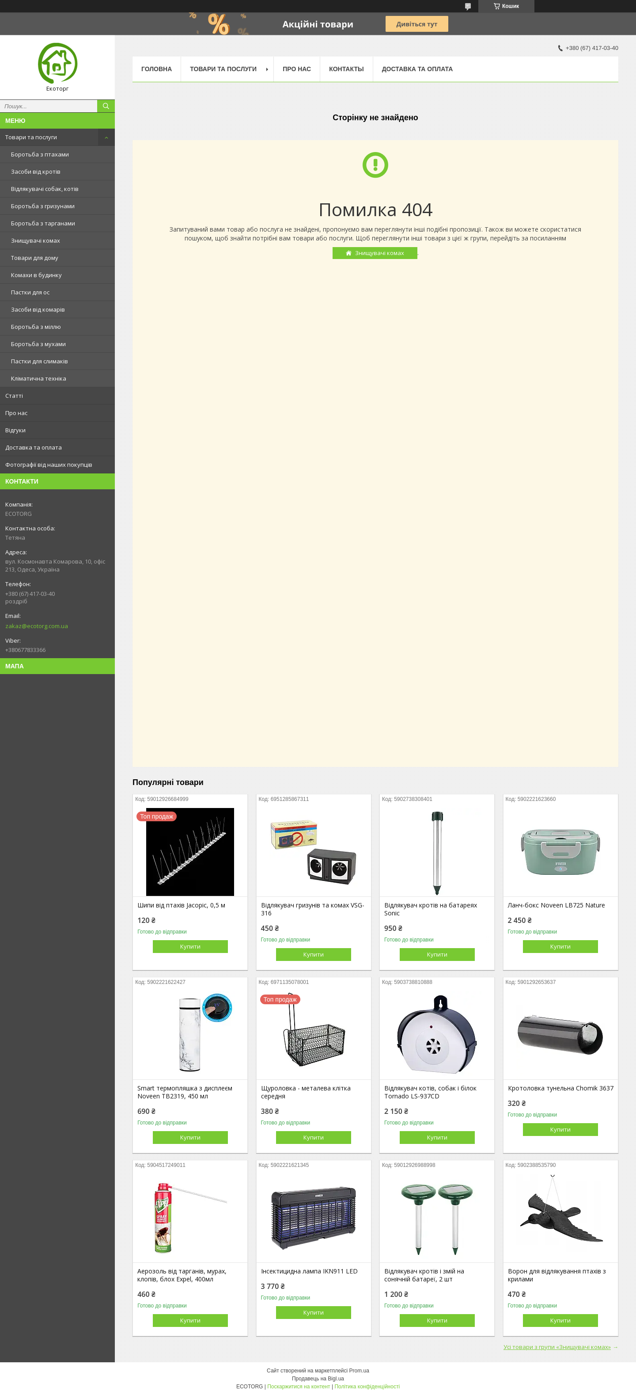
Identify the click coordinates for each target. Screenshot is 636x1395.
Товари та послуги (31, 137)
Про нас (16, 413)
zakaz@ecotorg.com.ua (36, 626)
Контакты (346, 68)
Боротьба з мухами (38, 344)
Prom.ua (359, 1371)
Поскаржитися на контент (298, 1387)
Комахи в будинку (36, 275)
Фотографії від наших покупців (48, 465)
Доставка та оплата (33, 447)
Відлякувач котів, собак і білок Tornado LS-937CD (430, 1092)
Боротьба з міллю (36, 327)
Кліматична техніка (38, 378)
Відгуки (15, 430)
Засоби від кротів (36, 171)
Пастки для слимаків (39, 361)
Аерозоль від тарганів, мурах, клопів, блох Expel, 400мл (182, 1275)
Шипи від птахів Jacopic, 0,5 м (181, 905)
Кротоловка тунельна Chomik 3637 (560, 1088)
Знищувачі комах (35, 240)
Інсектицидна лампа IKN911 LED (309, 1271)
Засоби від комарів (38, 309)
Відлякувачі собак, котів (45, 189)
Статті (14, 396)
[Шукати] (106, 106)
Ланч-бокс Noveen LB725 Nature (556, 905)
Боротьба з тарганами (43, 223)
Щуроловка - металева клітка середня (306, 1092)
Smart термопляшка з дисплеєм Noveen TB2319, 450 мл (184, 1092)
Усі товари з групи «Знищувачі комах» (557, 1347)
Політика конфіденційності (367, 1387)
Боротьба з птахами (40, 154)
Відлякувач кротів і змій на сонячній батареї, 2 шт (424, 1275)
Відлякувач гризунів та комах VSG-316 (312, 909)
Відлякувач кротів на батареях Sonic (430, 909)
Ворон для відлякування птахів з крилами (557, 1275)
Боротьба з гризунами (43, 206)
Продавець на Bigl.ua (318, 1379)
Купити (190, 946)
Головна (156, 68)
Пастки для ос (30, 292)
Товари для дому (34, 258)
